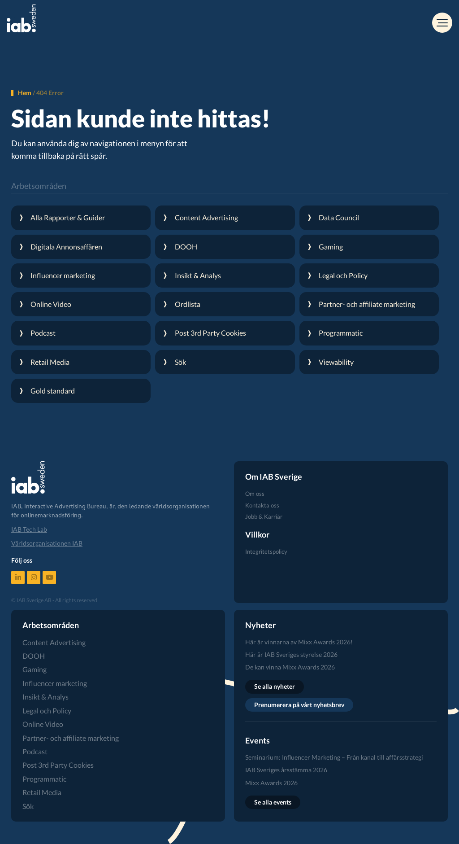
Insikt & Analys (45, 696)
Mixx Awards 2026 (271, 783)
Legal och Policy (46, 710)
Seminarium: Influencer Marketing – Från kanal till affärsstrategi (334, 757)
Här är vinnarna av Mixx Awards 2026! (299, 642)
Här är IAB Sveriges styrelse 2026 (291, 654)
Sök (28, 806)
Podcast (35, 751)
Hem (24, 92)
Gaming (34, 669)
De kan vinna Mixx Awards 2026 (290, 667)
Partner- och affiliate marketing (70, 738)
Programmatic (44, 778)
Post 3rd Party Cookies (58, 765)
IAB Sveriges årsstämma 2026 (286, 770)
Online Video (42, 724)
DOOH (33, 656)
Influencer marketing (54, 683)
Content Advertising (54, 642)
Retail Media (41, 792)
